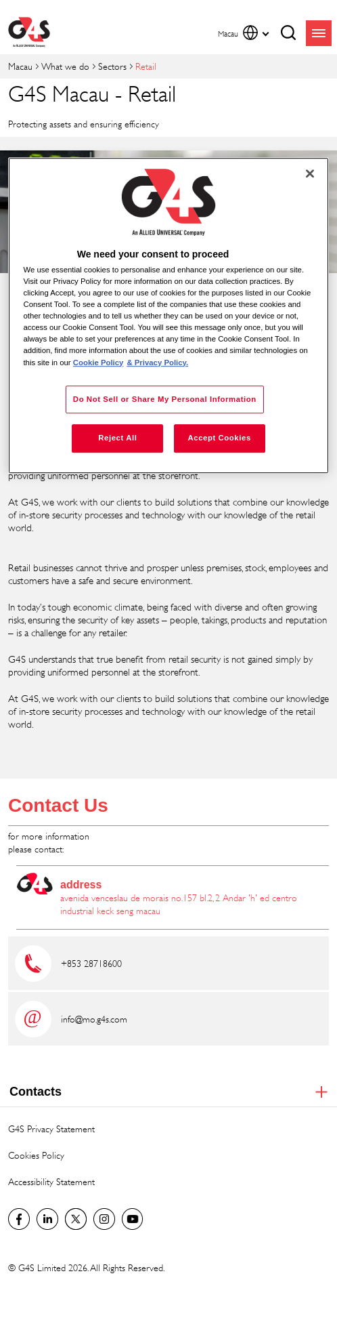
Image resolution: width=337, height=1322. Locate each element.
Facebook (19, 1219)
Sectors (112, 66)
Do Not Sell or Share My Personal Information (164, 399)
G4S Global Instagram (104, 1219)
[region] (168, 315)
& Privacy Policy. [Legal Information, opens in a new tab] (157, 362)
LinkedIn (47, 1219)
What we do (65, 66)
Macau (20, 66)
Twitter (76, 1219)
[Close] (310, 173)
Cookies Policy (36, 1155)
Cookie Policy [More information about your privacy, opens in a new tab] (98, 362)
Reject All (117, 438)
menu (319, 33)
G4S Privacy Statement (51, 1128)
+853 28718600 (91, 963)
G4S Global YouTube (132, 1219)
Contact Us (58, 805)
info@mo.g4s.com (94, 1019)
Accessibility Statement (51, 1181)
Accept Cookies (218, 438)
